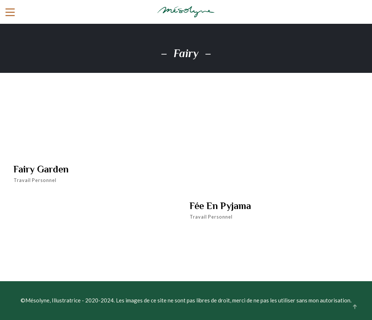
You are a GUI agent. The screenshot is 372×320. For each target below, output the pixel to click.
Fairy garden (41, 169)
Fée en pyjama (220, 206)
